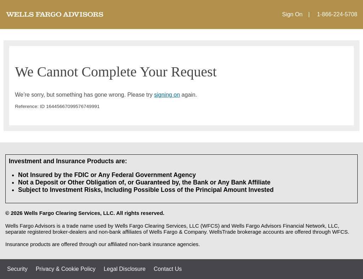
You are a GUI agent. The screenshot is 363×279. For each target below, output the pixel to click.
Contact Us (168, 269)
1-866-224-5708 (337, 14)
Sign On (292, 14)
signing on (167, 95)
